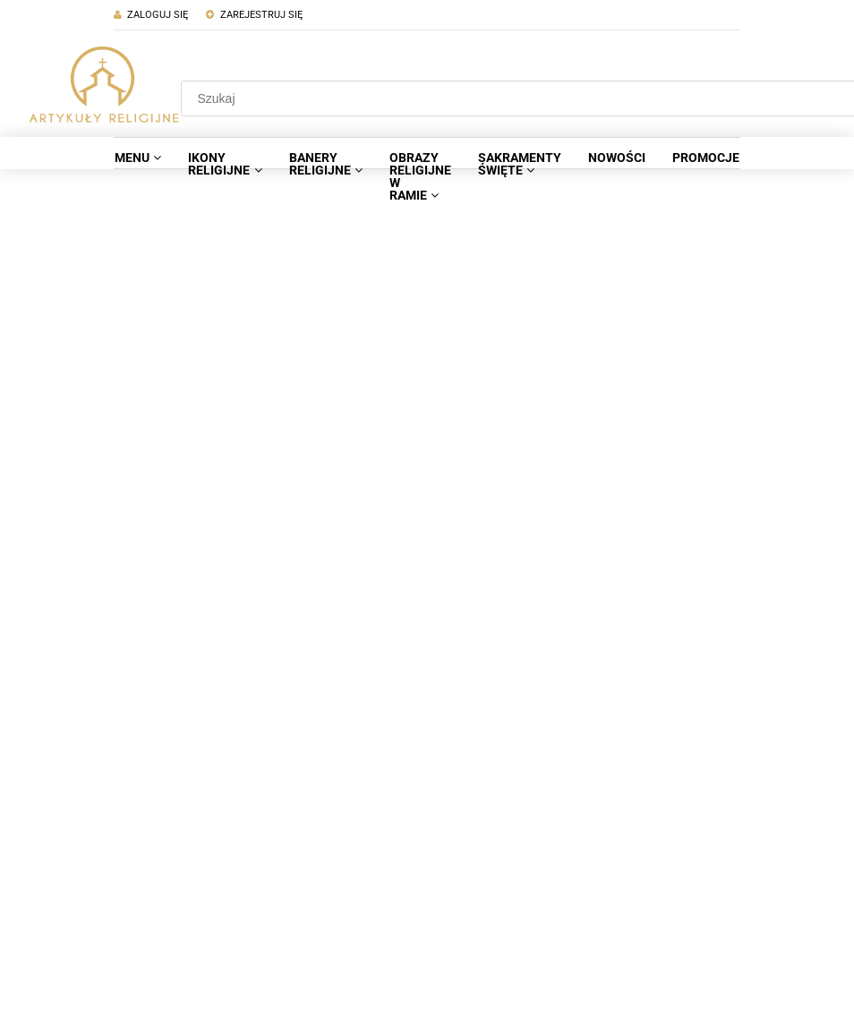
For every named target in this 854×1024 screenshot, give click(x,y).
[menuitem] (138, 157)
